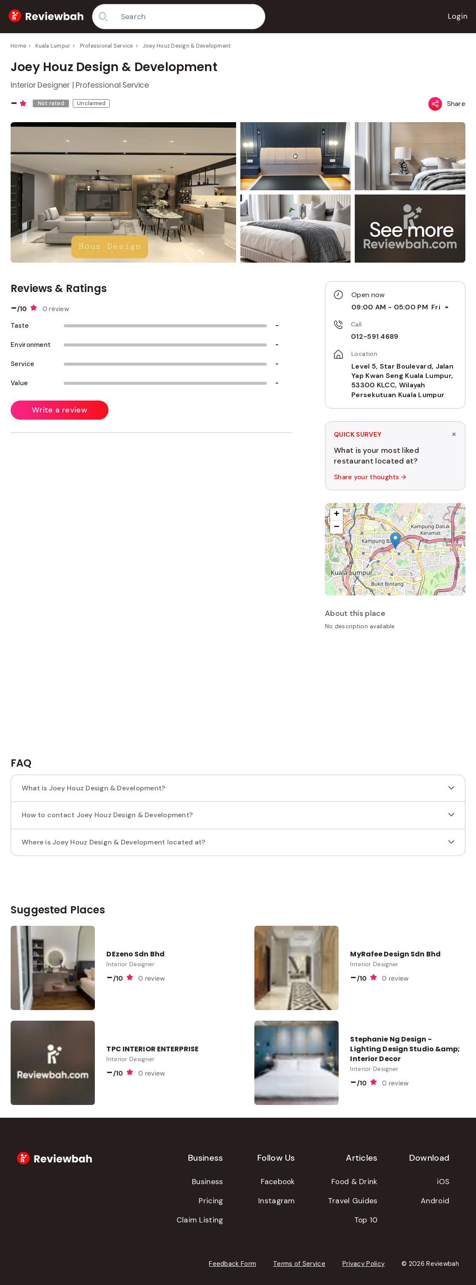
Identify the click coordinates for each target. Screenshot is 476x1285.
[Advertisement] (395, 696)
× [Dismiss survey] (453, 434)
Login (458, 16)
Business (207, 1181)
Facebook (278, 1181)
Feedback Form (232, 1263)
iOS (443, 1181)
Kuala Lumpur (52, 46)
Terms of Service (299, 1263)
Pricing (211, 1200)
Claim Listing (200, 1220)
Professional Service (106, 46)
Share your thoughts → (370, 477)
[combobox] (189, 16)
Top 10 (366, 1220)
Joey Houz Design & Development (187, 46)
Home (18, 46)
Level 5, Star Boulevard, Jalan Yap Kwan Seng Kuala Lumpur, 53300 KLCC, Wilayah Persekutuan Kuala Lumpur (402, 380)
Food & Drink (354, 1181)
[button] (411, 230)
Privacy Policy (363, 1263)
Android (435, 1200)
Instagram (276, 1200)
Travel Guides (353, 1200)
